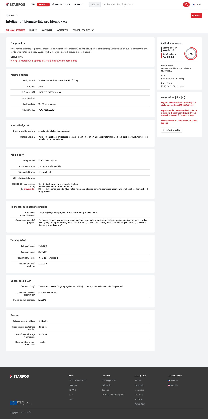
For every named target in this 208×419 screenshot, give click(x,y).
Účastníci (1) (46, 30)
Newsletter (140, 404)
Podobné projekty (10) (83, 30)
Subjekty (78, 4)
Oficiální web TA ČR (77, 380)
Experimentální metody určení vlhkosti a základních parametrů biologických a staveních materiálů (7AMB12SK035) (179, 113)
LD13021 (13, 15)
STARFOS (73, 385)
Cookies (105, 390)
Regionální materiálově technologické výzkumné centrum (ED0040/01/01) (178, 103)
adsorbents (71, 60)
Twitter (138, 380)
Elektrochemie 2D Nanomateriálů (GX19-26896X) (179, 121)
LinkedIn (139, 394)
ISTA (71, 394)
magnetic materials (41, 60)
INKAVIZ (72, 390)
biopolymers (58, 60)
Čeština (174, 380)
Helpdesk (106, 385)
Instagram (139, 390)
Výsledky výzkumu (61, 4)
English (174, 385)
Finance (33, 30)
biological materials (20, 60)
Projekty (43, 4)
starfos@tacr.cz (109, 380)
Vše (33, 4)
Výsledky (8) (63, 30)
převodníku (29, 189)
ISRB (71, 399)
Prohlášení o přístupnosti (113, 394)
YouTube (139, 399)
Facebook (139, 385)
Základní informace (15, 30)
